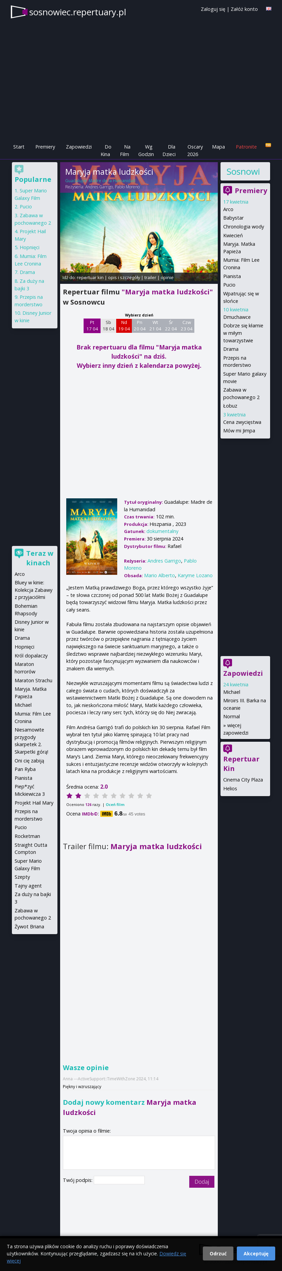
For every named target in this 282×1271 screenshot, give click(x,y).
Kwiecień (233, 235)
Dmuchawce (237, 317)
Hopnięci (29, 247)
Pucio (229, 284)
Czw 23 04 (187, 325)
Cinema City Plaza (243, 779)
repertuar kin (90, 277)
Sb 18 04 (108, 325)
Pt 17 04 (92, 325)
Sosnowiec (243, 171)
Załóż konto (244, 9)
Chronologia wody (243, 226)
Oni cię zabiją (29, 760)
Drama (231, 349)
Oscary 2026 (195, 150)
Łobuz (230, 405)
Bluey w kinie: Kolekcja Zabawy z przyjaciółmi (33, 589)
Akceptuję (256, 1253)
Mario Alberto (159, 575)
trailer (150, 277)
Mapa (218, 146)
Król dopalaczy (31, 655)
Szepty (22, 877)
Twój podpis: (78, 1180)
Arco (228, 209)
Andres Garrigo (99, 187)
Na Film (125, 150)
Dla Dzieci (169, 150)
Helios (230, 788)
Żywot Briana (29, 926)
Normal (231, 716)
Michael (231, 692)
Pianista (232, 276)
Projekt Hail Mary (34, 803)
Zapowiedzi (79, 146)
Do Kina (106, 150)
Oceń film (115, 804)
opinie (167, 277)
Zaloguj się (213, 9)
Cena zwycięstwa (242, 422)
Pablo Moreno (127, 187)
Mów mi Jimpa (239, 430)
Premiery (45, 146)
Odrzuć (218, 1253)
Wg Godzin (146, 150)
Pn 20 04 (140, 325)
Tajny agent (28, 885)
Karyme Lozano (195, 575)
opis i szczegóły (124, 277)
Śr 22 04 (171, 325)
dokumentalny (162, 531)
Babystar (233, 217)
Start (18, 146)
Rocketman (27, 836)
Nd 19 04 (124, 325)
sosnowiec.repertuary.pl (77, 12)
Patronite (246, 146)
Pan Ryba (25, 769)
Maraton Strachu (33, 680)
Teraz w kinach (39, 558)
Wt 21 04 (155, 325)
